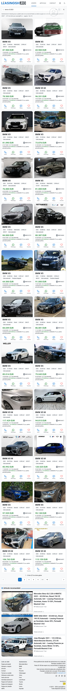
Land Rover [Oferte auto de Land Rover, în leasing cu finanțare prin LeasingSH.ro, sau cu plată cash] (22, 679)
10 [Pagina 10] (47, 579)
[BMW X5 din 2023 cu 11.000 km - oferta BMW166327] (50, 269)
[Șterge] (56, 9)
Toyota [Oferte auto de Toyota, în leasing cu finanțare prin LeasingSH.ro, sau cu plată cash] (21, 682)
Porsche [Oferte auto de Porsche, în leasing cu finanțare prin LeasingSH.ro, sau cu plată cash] (21, 671)
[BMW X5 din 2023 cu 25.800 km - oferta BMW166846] (50, 223)
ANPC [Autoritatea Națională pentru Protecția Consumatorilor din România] (3, 688)
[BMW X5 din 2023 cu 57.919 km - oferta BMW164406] (50, 501)
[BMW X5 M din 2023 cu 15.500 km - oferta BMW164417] (50, 408)
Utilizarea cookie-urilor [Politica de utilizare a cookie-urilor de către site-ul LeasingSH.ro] (7, 675)
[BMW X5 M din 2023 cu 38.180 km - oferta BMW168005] (50, 84)
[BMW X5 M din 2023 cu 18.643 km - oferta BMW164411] (50, 454)
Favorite (29, 60)
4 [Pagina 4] (33, 579)
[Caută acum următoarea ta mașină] (31, 9)
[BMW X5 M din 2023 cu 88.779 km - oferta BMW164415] (17, 454)
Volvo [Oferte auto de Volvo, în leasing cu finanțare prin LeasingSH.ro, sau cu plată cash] (20, 675)
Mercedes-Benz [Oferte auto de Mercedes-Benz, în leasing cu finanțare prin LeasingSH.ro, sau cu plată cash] (23, 664)
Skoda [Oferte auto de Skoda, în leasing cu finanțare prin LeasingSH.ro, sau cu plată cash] (21, 684)
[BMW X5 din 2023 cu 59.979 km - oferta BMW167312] (17, 177)
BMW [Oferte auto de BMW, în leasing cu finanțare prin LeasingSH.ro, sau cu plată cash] (20, 666)
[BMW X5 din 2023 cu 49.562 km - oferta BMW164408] (17, 501)
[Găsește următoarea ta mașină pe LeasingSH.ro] (13, 3)
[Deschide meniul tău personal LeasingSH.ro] (60, 3)
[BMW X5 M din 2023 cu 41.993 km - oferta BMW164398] (17, 547)
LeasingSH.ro (61, 686)
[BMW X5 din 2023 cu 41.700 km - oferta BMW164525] (17, 362)
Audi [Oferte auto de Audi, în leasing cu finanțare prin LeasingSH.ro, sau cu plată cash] (20, 668)
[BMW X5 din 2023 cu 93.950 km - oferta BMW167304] (50, 177)
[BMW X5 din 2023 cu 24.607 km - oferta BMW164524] (50, 362)
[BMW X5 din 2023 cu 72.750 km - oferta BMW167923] (50, 130)
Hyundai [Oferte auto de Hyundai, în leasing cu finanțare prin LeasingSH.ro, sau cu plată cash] (21, 688)
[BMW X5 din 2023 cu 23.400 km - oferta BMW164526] (50, 315)
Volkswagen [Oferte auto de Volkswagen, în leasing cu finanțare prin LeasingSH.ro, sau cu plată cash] (22, 673)
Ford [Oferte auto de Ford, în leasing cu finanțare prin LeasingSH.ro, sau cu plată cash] (20, 677)
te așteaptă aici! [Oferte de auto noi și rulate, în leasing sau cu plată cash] (61, 673)
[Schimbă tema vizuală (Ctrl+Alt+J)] (64, 3)
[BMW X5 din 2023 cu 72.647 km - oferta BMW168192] (50, 38)
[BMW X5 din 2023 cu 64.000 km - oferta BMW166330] (17, 269)
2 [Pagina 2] (24, 579)
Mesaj (21, 60)
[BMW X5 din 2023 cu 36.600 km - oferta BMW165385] (17, 315)
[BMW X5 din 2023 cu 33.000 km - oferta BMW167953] (17, 130)
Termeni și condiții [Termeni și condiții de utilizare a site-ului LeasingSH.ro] (6, 673)
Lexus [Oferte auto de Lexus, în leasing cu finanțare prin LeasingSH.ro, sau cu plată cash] (20, 686)
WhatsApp (13, 60)
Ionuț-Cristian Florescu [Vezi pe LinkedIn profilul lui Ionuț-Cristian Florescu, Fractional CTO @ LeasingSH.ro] (64, 683)
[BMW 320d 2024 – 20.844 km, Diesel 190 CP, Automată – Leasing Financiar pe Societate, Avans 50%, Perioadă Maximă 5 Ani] (33, 623)
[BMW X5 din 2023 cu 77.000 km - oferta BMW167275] (17, 223)
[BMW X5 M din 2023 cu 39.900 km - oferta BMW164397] (50, 547)
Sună (5, 60)
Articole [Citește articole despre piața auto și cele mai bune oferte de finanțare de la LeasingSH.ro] (3, 668)
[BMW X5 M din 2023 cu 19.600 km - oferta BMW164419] (17, 408)
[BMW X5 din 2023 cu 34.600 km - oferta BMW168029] (17, 84)
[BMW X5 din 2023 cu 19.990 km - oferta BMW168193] (17, 38)
